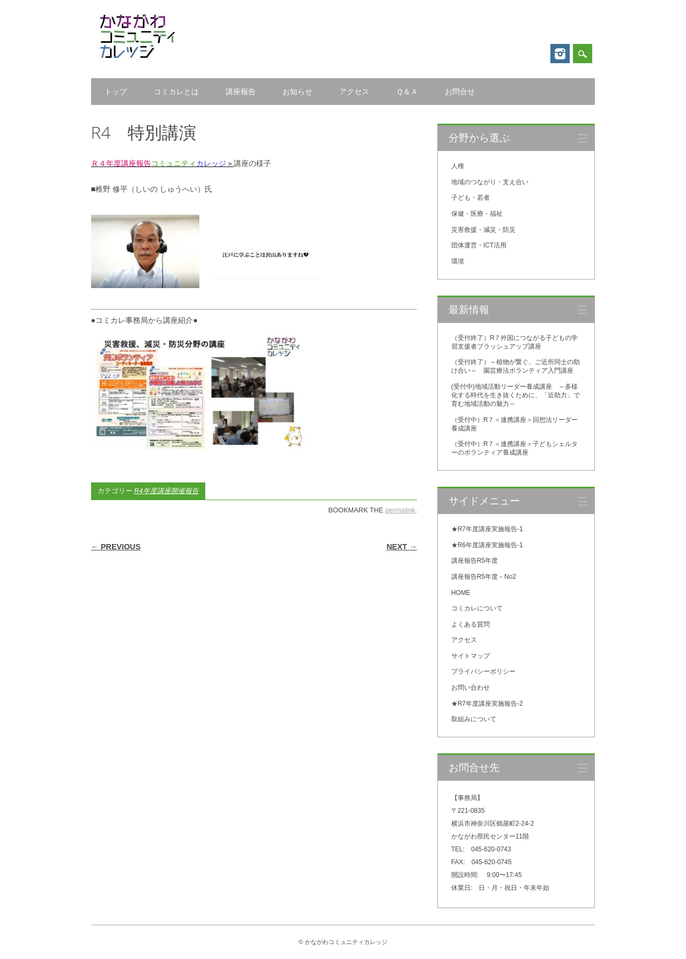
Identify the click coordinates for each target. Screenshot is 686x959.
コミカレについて (477, 608)
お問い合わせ (470, 687)
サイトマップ (470, 656)
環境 (457, 261)
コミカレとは (176, 91)
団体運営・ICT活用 (478, 245)
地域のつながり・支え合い (489, 182)
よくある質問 (470, 624)
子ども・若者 (470, 197)
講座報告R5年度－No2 (483, 576)
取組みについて (473, 719)
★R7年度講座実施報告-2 (487, 703)
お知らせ (297, 91)
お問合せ (460, 91)
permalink (400, 510)
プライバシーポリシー (483, 671)
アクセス (354, 91)
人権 (457, 166)
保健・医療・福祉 (477, 213)
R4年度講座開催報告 (166, 491)
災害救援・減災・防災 (483, 229)
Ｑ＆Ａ (407, 91)
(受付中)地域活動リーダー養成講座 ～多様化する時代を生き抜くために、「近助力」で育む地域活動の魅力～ (515, 395)
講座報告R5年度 (474, 560)
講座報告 (241, 91)
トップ (116, 91)
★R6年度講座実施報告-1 (487, 545)
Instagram (560, 53)
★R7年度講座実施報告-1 (487, 529)
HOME (461, 592)
